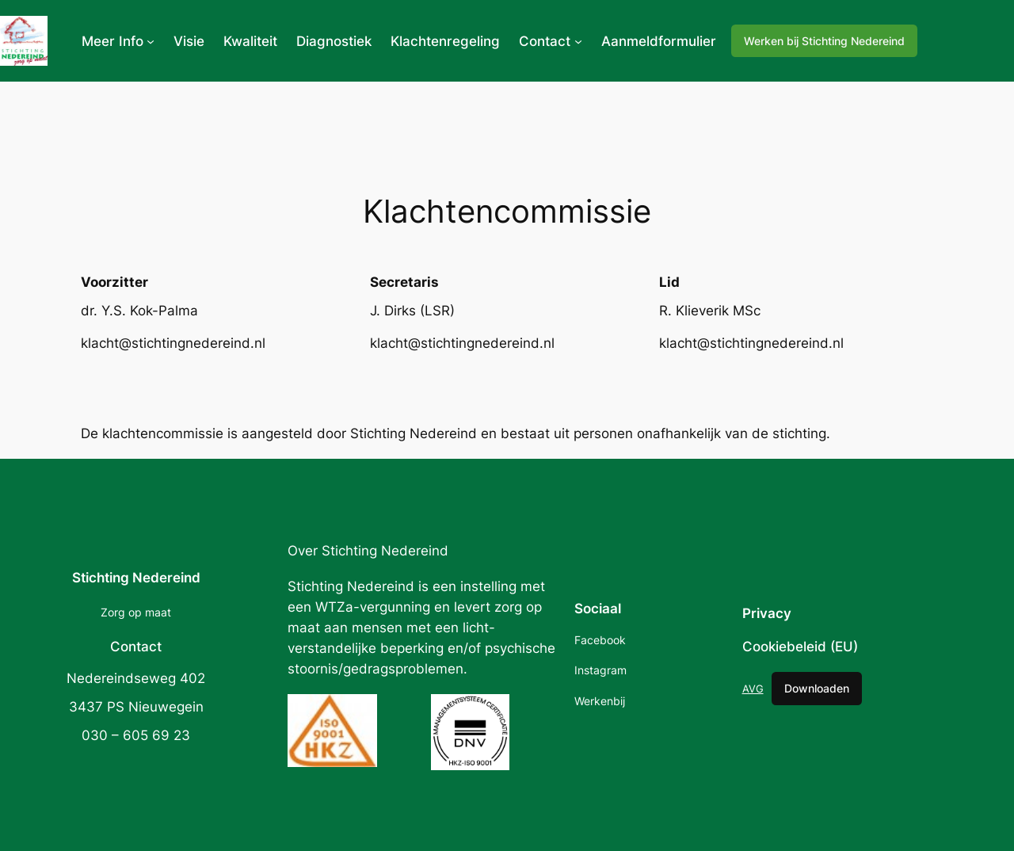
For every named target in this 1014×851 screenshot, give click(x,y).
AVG (753, 688)
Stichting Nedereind (136, 578)
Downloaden (816, 688)
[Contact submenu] (578, 41)
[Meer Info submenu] (150, 41)
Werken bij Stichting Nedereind (824, 41)
